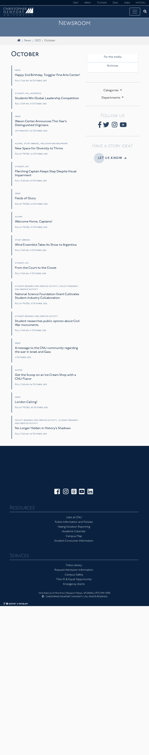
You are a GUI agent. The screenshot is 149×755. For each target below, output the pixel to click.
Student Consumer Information (73, 527)
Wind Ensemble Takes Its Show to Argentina (45, 244)
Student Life (22, 93)
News (27, 40)
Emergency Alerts (74, 570)
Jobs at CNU (74, 504)
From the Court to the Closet (35, 267)
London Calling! (26, 402)
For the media (112, 57)
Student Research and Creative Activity (36, 286)
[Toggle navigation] (134, 11)
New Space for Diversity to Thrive (39, 148)
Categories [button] (111, 90)
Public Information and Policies (74, 508)
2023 (38, 40)
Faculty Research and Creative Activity (36, 420)
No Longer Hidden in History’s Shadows (43, 428)
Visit (75, 2)
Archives (112, 66)
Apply (87, 2)
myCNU (140, 2)
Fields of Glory (25, 198)
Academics (35, 93)
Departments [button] (111, 97)
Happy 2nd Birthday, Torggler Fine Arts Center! (47, 75)
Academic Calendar (74, 518)
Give (115, 2)
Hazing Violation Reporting (74, 513)
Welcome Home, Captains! (33, 221)
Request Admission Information (74, 556)
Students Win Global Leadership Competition (47, 98)
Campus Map (74, 522)
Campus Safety (74, 561)
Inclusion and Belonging (54, 143)
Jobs (127, 2)
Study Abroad (31, 143)
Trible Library (74, 552)
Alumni (18, 143)
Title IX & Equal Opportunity (74, 566)
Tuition (102, 2)
